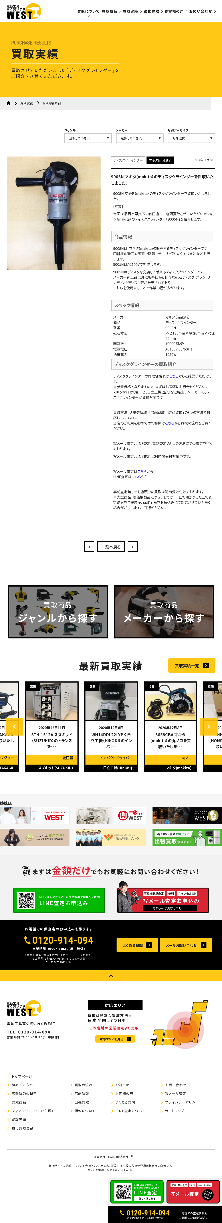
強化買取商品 (23, 1128)
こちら (173, 386)
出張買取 (82, 1102)
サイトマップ (174, 1110)
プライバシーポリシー (182, 1102)
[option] (52, 737)
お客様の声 (174, 11)
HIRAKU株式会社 (117, 1156)
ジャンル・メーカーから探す (33, 1110)
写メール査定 (175, 1093)
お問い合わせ (200, 11)
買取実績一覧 (187, 676)
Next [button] (209, 737)
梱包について (85, 1110)
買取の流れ (84, 1084)
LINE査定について (130, 1110)
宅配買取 (82, 1093)
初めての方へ (22, 1084)
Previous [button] (14, 737)
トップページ (22, 1076)
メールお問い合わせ (181, 945)
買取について (88, 11)
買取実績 (130, 11)
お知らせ (122, 1084)
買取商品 (109, 11)
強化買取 (151, 11)
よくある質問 (133, 945)
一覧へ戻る (111, 547)
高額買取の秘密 (24, 1093)
